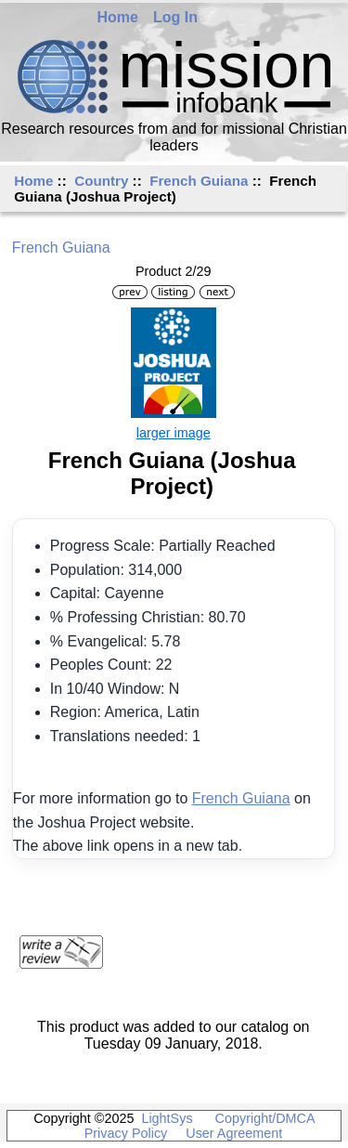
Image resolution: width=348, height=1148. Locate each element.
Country (101, 181)
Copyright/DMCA (265, 1118)
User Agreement (234, 1133)
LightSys (166, 1118)
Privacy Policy (126, 1133)
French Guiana (198, 181)
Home (117, 17)
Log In (175, 17)
